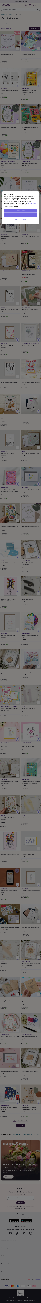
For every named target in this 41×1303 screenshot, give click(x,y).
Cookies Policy (32, 203)
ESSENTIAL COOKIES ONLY (20, 215)
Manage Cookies (20, 219)
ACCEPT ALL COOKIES (20, 210)
